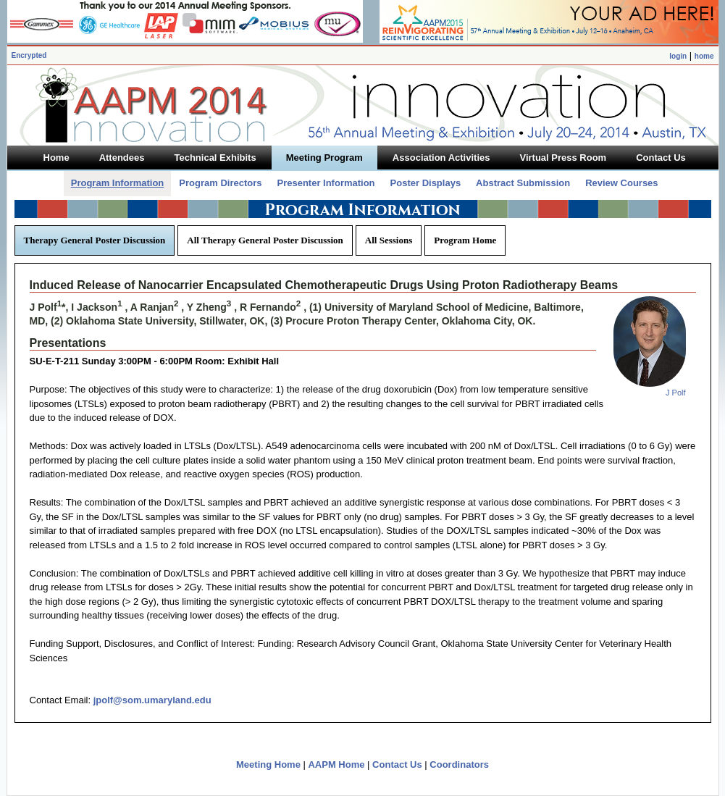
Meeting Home (268, 764)
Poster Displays (425, 182)
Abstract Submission (523, 182)
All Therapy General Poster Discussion (265, 240)
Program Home (465, 240)
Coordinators (459, 764)
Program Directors (220, 182)
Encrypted (29, 55)
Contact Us (397, 764)
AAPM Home (336, 764)
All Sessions (388, 240)
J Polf (676, 392)
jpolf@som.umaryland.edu (152, 700)
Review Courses (621, 182)
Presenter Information (325, 182)
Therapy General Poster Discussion (95, 240)
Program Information (117, 182)
